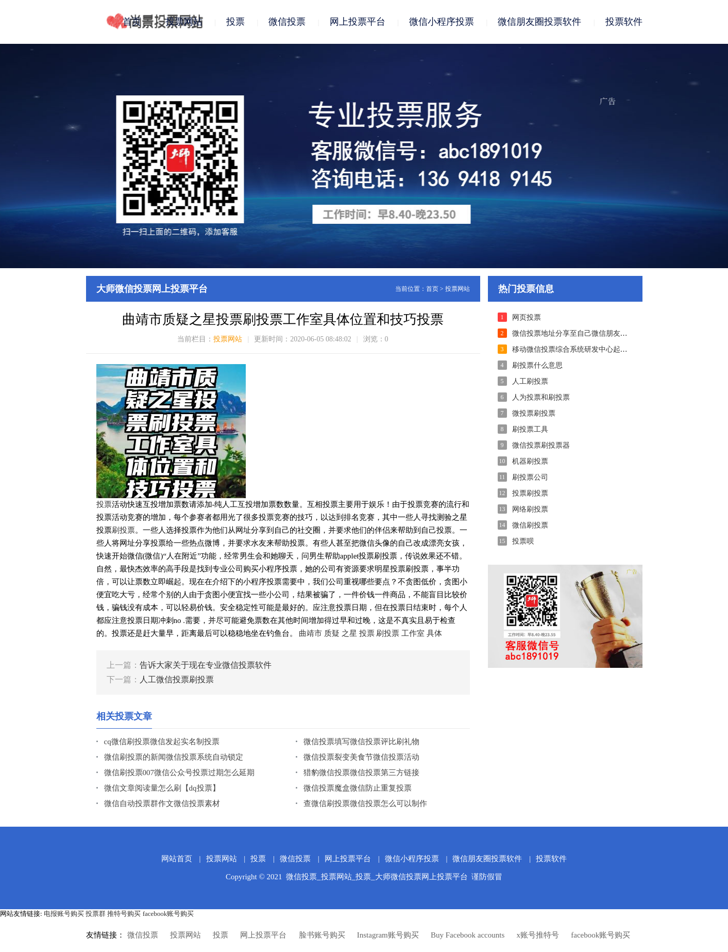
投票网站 (183, 22)
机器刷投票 (530, 461)
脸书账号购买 (322, 935)
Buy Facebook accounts (467, 935)
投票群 (96, 913)
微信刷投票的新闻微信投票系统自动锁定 (173, 757)
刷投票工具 (530, 429)
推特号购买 (124, 913)
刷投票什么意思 (537, 365)
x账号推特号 (538, 935)
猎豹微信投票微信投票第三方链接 (361, 772)
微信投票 (287, 22)
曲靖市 (310, 633)
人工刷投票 (530, 381)
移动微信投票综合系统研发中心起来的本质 (580, 349)
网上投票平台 (357, 22)
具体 (434, 633)
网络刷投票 (530, 509)
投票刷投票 (530, 493)
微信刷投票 (530, 525)
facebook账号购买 (168, 913)
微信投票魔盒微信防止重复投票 (357, 788)
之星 (349, 633)
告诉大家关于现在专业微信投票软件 (206, 665)
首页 (132, 22)
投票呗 (523, 541)
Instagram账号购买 (388, 935)
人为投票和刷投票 (541, 397)
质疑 (332, 633)
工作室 (413, 633)
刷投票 (123, 530)
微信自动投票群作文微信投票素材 (162, 803)
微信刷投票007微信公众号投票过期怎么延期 (179, 772)
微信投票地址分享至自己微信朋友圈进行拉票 (584, 333)
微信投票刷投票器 (541, 445)
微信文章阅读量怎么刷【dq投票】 (162, 788)
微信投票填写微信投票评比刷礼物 (361, 741)
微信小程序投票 (441, 22)
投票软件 (623, 22)
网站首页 (176, 859)
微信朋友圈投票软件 (539, 22)
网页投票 (526, 317)
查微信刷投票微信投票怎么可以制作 (365, 803)
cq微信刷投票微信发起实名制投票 (161, 741)
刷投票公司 (530, 477)
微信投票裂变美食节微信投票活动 (361, 757)
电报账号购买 (64, 913)
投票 (235, 22)
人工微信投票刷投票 (177, 679)
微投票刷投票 (533, 413)
